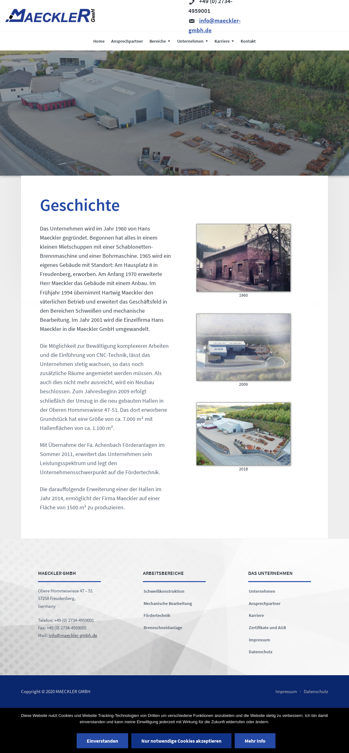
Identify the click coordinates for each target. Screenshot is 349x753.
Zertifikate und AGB (267, 627)
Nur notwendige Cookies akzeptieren (181, 741)
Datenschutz (260, 652)
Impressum (259, 640)
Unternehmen (262, 591)
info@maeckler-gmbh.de (73, 635)
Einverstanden (102, 741)
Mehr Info (255, 741)
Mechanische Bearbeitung (168, 603)
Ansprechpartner (265, 603)
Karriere (256, 615)
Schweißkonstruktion (164, 591)
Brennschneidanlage (163, 627)
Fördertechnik (157, 615)
